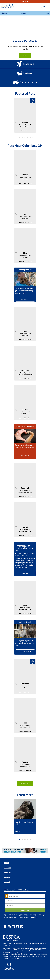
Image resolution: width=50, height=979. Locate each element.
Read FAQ (25, 573)
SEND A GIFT (25, 299)
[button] (37, 7)
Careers (7, 877)
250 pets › (6, 13)
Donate (6, 863)
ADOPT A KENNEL (25, 652)
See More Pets (25, 783)
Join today (25, 456)
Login (47, 13)
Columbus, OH (24, 13)
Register (25, 55)
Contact (7, 882)
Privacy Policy (34, 917)
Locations (7, 868)
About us (7, 872)
